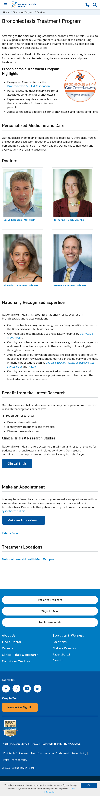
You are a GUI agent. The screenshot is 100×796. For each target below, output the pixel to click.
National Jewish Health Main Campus (28, 559)
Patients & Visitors (50, 600)
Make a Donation (65, 648)
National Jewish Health (23, 767)
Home (6, 12)
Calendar (58, 660)
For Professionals (50, 622)
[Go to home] (46, 4)
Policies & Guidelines (15, 753)
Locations (60, 642)
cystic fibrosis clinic (13, 511)
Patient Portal (61, 654)
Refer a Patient (11, 533)
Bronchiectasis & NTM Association (28, 86)
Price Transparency (15, 760)
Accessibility (79, 753)
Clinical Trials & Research (20, 655)
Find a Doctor (11, 642)
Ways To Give (50, 611)
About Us (8, 635)
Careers (7, 648)
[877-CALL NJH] (87, 4)
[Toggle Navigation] (5, 4)
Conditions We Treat (17, 661)
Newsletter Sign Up (19, 707)
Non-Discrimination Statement (50, 753)
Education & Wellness (68, 635)
